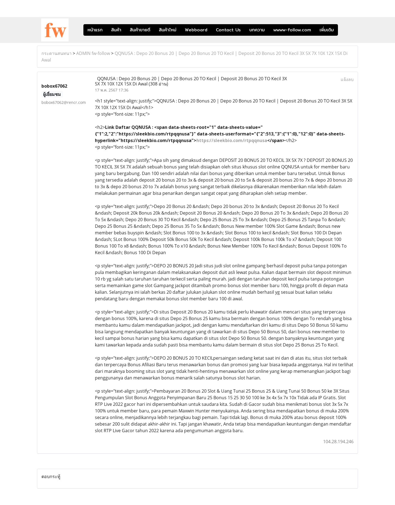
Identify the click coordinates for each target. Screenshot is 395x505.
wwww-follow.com (292, 29)
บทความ (257, 29)
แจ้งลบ (347, 79)
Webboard (196, 29)
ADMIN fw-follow (93, 53)
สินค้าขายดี (140, 29)
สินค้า (116, 29)
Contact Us (228, 29)
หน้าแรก (95, 29)
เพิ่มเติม (327, 29)
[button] (346, 30)
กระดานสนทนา (56, 53)
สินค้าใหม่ (167, 29)
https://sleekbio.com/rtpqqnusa (231, 140)
